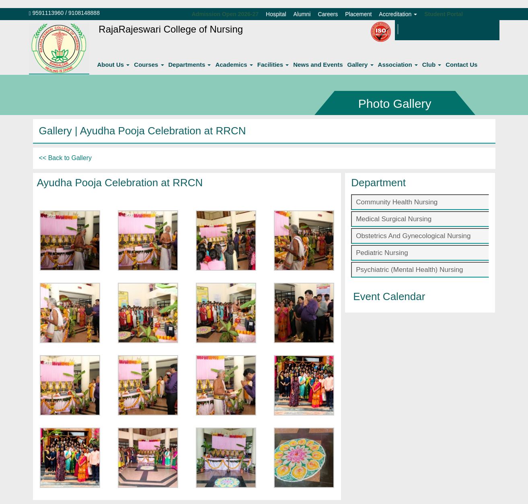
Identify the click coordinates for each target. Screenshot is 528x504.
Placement (358, 14)
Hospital (276, 14)
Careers (328, 14)
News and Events (318, 64)
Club (432, 64)
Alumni (302, 14)
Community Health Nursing (397, 202)
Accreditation (398, 14)
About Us (113, 64)
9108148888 (84, 13)
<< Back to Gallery (65, 157)
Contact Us (461, 64)
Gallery (360, 64)
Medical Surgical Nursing (393, 219)
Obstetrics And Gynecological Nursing (413, 236)
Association (398, 64)
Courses (149, 64)
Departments (189, 64)
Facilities (273, 64)
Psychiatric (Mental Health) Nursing (409, 270)
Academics (234, 64)
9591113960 (48, 13)
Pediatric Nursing (382, 253)
